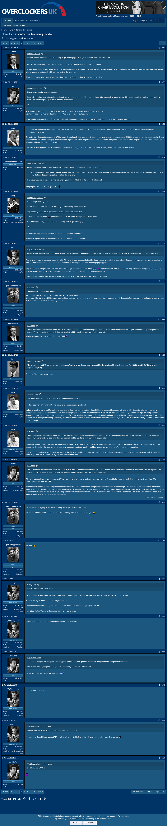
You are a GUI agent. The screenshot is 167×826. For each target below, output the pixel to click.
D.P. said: (31, 287)
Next (39, 43)
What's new (20, 20)
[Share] (159, 47)
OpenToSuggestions (12, 38)
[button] (26, 20)
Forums (8, 20)
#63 (163, 124)
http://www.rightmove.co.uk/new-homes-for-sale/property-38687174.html (55, 238)
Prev (6, 43)
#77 (163, 652)
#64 (163, 157)
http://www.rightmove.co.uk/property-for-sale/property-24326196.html (54, 211)
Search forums (19, 25)
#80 (163, 758)
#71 (163, 425)
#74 (163, 541)
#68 (163, 320)
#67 (163, 281)
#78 (163, 685)
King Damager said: (35, 88)
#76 (163, 616)
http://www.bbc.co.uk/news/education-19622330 (45, 336)
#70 (163, 388)
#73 (163, 502)
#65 (163, 192)
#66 (163, 243)
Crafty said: (31, 585)
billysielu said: (32, 394)
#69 (163, 355)
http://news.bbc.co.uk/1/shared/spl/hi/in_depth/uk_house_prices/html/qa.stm (57, 114)
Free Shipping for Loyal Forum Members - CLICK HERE (118, 16)
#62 (163, 82)
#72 (163, 460)
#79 (163, 720)
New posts (7, 25)
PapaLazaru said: (34, 249)
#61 (163, 48)
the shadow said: (34, 361)
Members (34, 20)
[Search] (158, 20)
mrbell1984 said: (33, 54)
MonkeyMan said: (34, 163)
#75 (163, 579)
